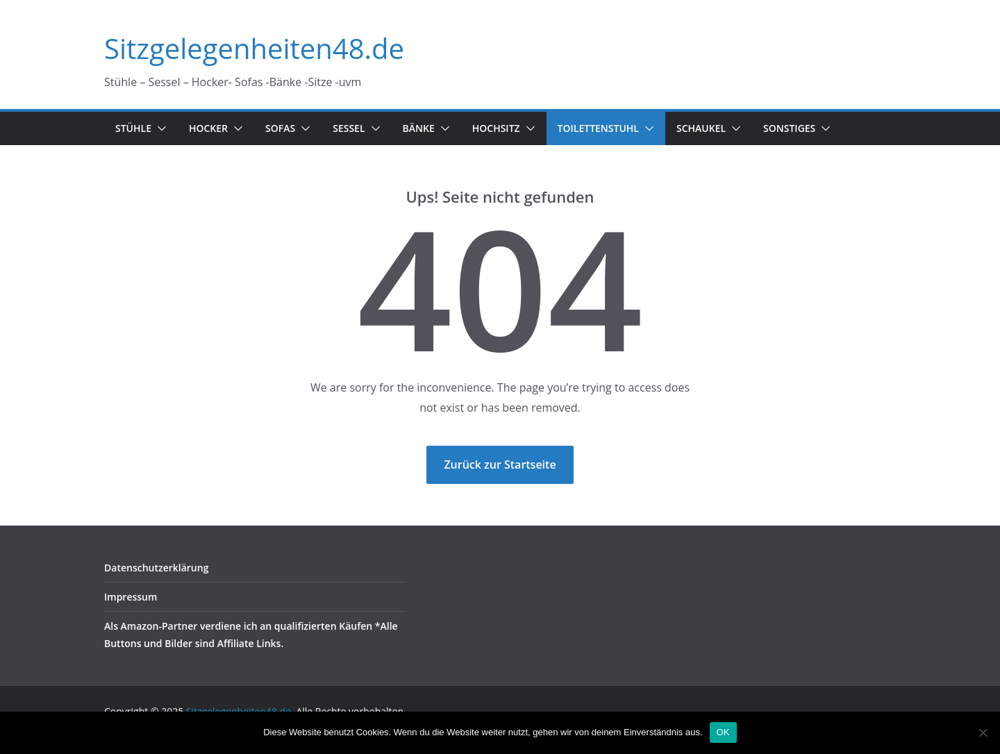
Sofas (280, 128)
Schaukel (701, 128)
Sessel (349, 128)
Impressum (130, 596)
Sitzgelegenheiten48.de (254, 48)
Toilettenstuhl (598, 128)
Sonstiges (789, 128)
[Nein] (983, 732)
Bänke (419, 128)
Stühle (133, 128)
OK (723, 732)
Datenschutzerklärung (156, 567)
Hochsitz (496, 128)
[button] (159, 128)
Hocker (208, 128)
